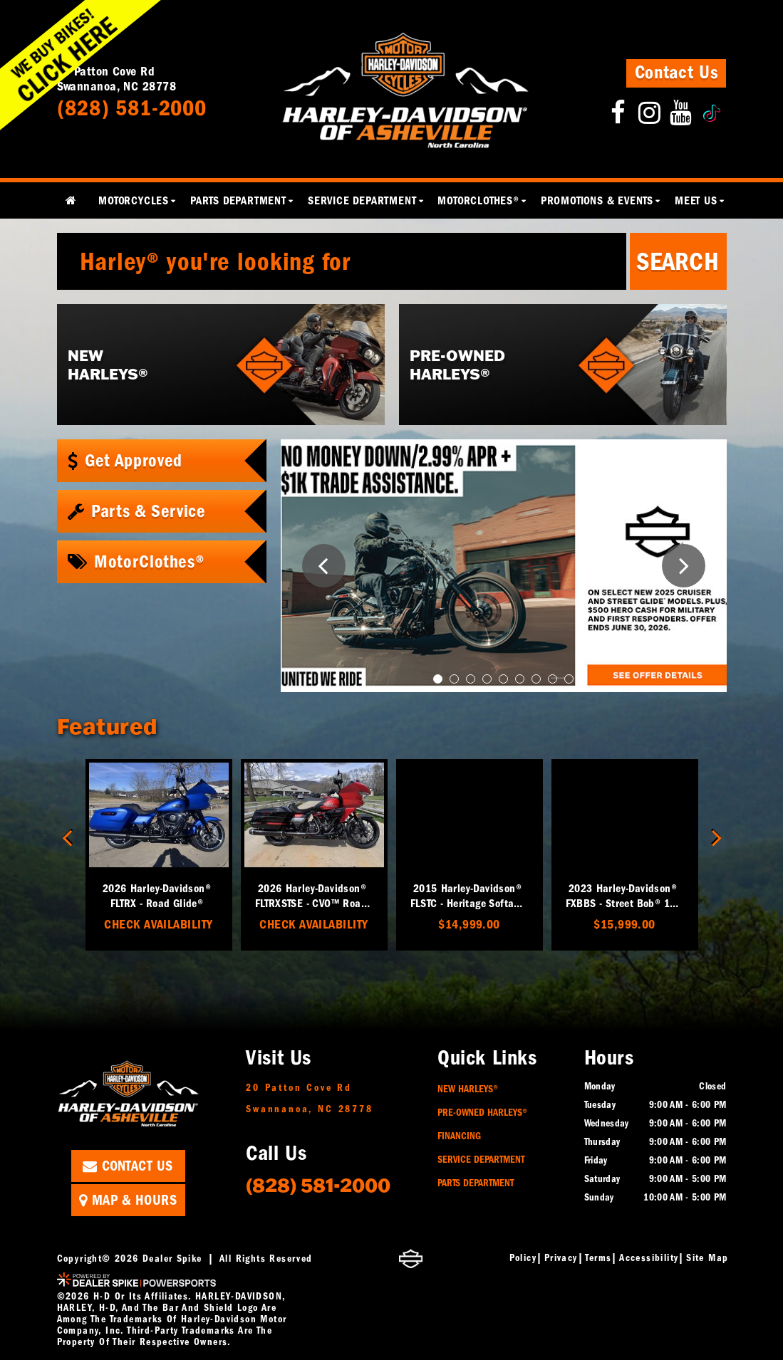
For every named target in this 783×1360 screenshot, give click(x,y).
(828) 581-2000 (318, 1184)
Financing (459, 1136)
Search (677, 261)
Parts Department (475, 1183)
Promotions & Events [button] (597, 200)
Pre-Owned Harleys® (482, 1113)
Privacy (561, 1258)
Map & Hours (128, 1200)
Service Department (480, 1160)
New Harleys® (467, 1089)
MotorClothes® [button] (478, 200)
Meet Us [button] (696, 200)
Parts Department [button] (238, 200)
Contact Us (677, 72)
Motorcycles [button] (133, 200)
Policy (522, 1258)
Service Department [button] (362, 200)
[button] (324, 565)
